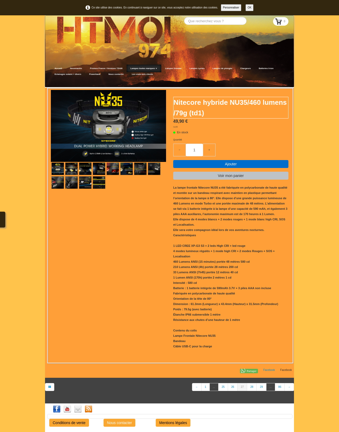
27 (242, 386)
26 (232, 386)
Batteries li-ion (266, 68)
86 (279, 386)
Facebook (269, 370)
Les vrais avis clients (142, 74)
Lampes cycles (196, 68)
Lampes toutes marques (144, 68)
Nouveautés (76, 68)
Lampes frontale (173, 68)
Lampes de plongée (222, 68)
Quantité (177, 139)
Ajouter (231, 164)
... (214, 386)
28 (251, 386)
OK (249, 7)
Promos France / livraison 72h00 (106, 68)
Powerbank (95, 74)
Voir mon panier (231, 176)
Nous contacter (116, 74)
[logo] (52, 80)
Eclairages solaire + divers (68, 74)
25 (223, 386)
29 (261, 386)
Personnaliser (231, 7)
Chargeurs (245, 68)
